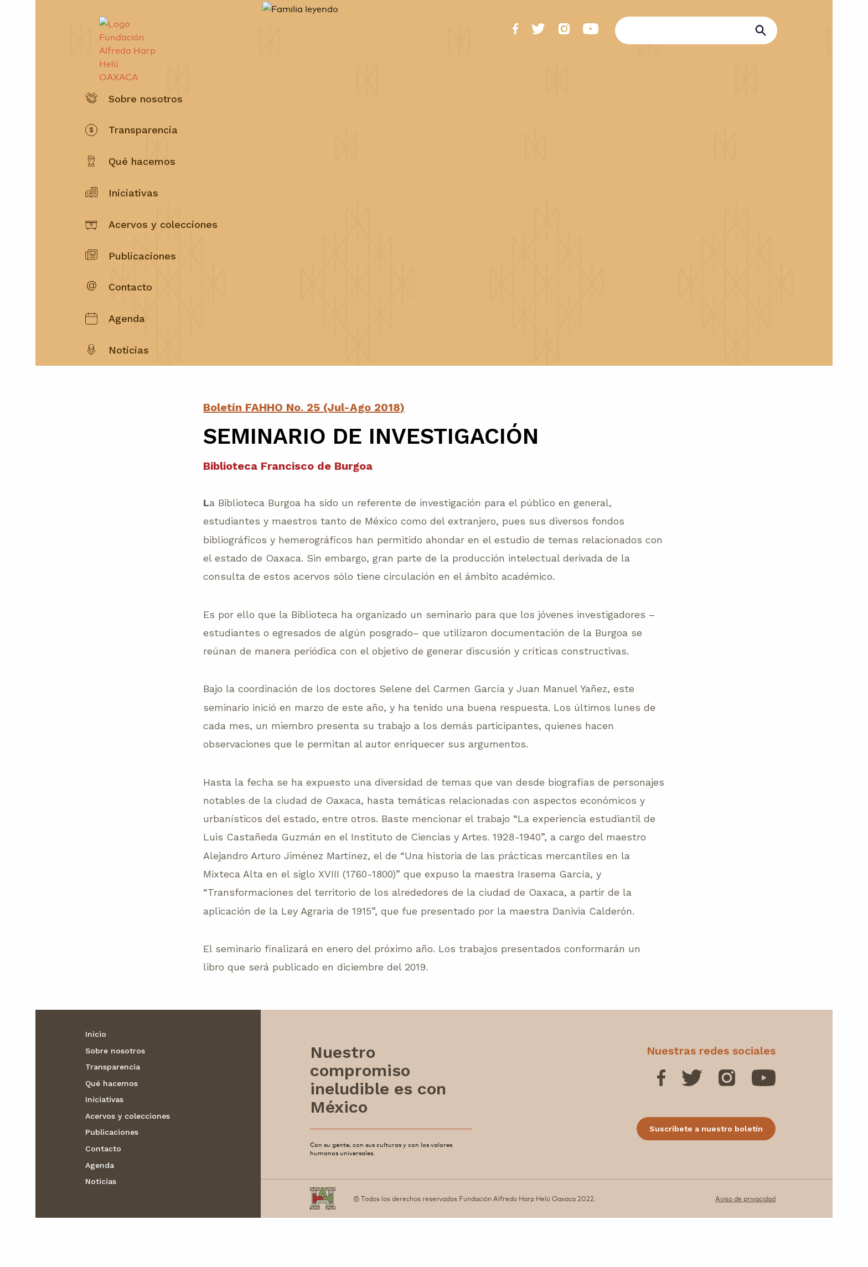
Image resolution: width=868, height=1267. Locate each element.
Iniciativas (133, 219)
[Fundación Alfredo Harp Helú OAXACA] (122, 42)
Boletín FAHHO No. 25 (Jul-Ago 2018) (304, 456)
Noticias (128, 376)
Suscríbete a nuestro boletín (706, 1177)
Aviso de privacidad (745, 1247)
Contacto (130, 314)
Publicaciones (142, 282)
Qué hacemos (141, 188)
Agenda (126, 345)
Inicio (95, 1083)
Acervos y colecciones (163, 251)
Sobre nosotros (145, 125)
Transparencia (143, 157)
